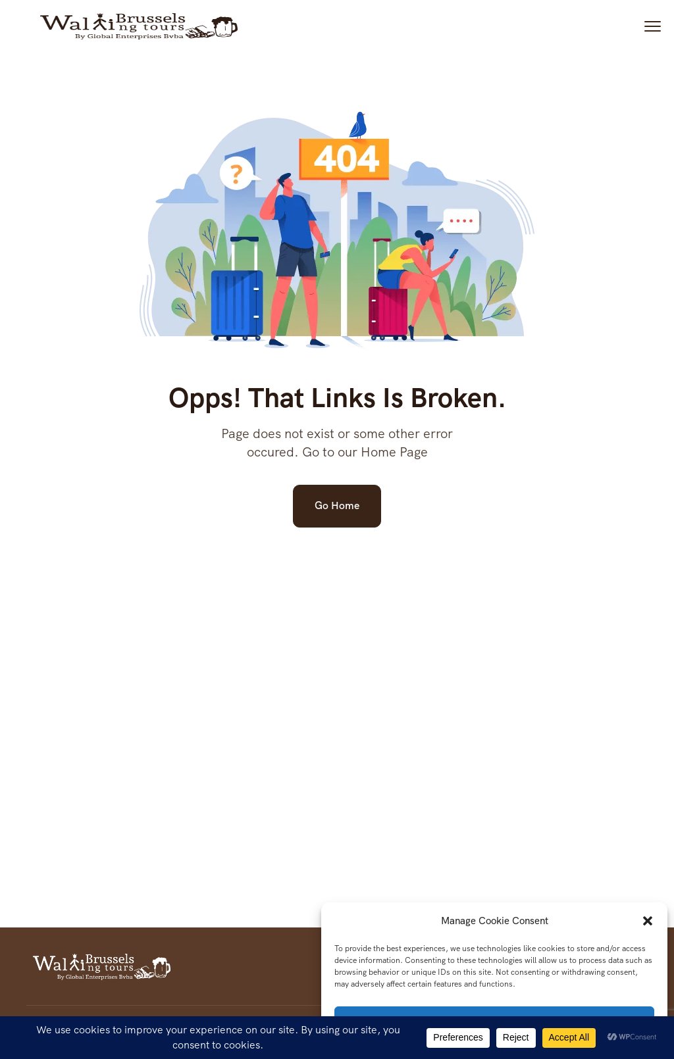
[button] (647, 920)
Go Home (337, 505)
